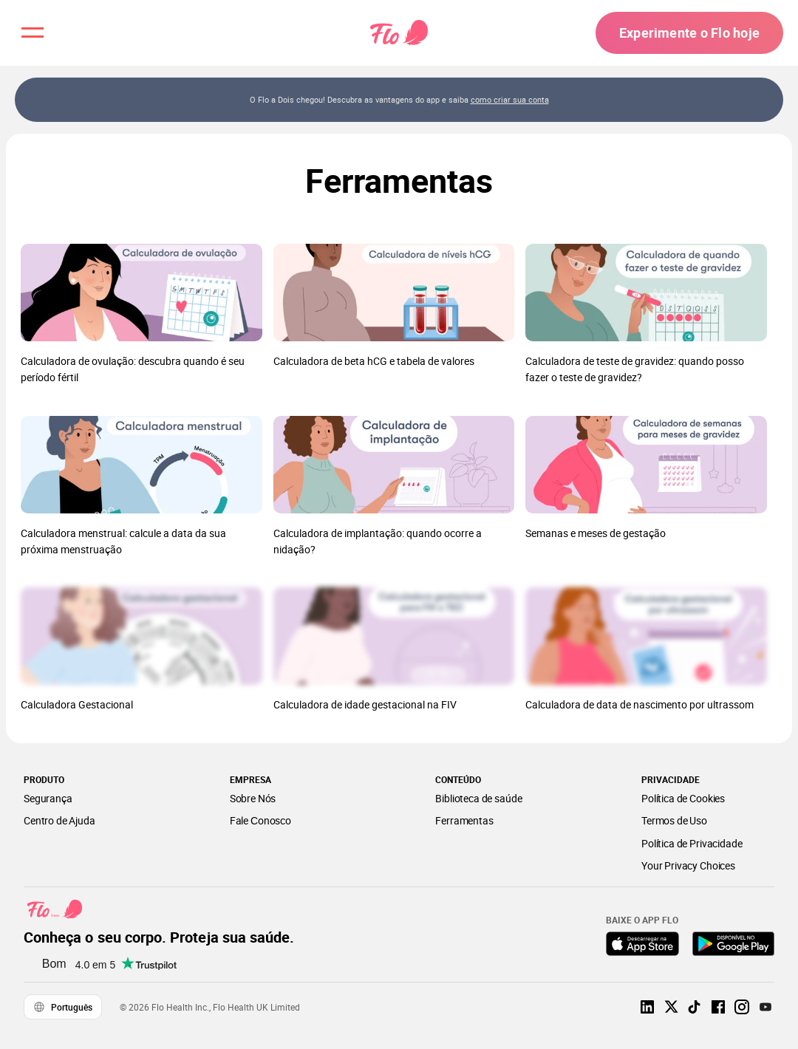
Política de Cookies (683, 798)
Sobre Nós (253, 798)
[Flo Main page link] (399, 33)
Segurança (48, 798)
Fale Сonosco (260, 820)
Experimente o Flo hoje (689, 32)
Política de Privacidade (691, 843)
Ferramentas (464, 820)
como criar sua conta (510, 99)
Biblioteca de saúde (478, 798)
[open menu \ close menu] (32, 32)
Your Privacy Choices (688, 865)
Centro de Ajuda (59, 820)
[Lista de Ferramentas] (399, 493)
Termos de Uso (674, 820)
